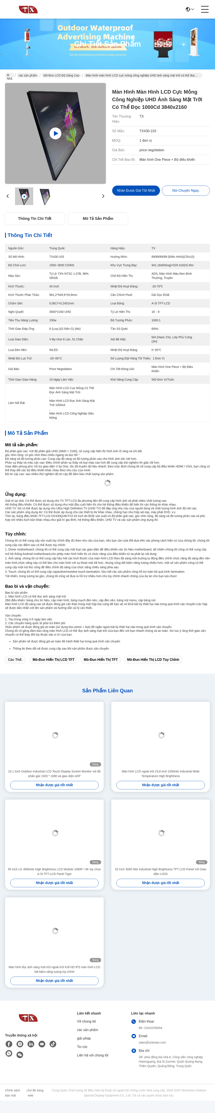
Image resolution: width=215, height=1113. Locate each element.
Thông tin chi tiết (34, 218)
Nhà (9, 75)
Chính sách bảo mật (12, 1093)
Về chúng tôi (86, 1021)
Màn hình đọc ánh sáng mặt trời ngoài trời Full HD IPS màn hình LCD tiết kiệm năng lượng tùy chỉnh (54, 969)
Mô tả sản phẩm (98, 218)
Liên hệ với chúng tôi (92, 1055)
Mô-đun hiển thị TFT (101, 659)
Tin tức (82, 1047)
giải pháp (84, 1038)
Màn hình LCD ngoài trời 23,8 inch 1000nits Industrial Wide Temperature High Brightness (161, 774)
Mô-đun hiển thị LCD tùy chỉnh (153, 659)
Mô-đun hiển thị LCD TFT (53, 659)
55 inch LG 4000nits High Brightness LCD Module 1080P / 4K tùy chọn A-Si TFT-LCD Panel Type (54, 872)
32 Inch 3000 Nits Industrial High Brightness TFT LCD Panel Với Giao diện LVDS (160, 872)
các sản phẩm (28, 75)
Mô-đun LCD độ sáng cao (61, 75)
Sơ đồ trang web (35, 1093)
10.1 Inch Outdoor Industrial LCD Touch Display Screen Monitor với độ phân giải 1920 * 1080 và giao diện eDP (54, 774)
